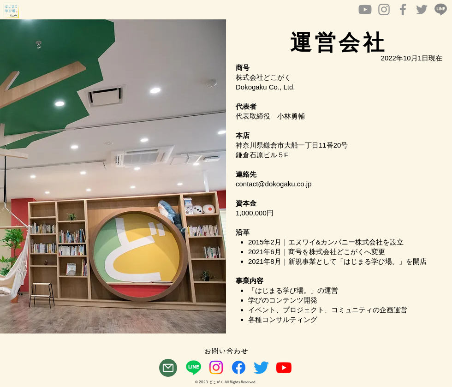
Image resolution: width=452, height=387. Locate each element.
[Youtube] (365, 9)
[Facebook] (402, 9)
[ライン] (193, 367)
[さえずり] (261, 367)
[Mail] (168, 368)
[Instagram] (384, 9)
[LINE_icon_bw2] (440, 9)
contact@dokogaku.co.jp (274, 184)
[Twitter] (421, 9)
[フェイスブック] (239, 367)
